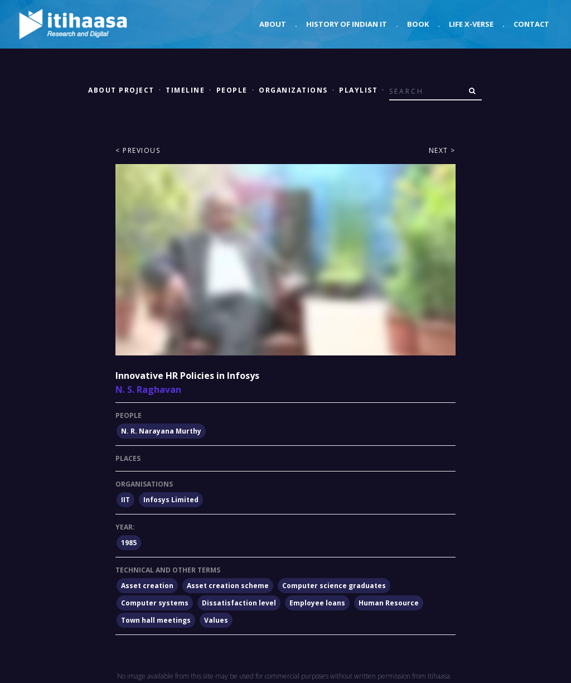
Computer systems (154, 603)
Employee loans (317, 603)
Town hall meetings (156, 620)
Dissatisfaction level (239, 603)
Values (216, 620)
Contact (531, 24)
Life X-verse (471, 24)
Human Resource (389, 603)
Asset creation (147, 585)
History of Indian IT (346, 24)
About (272, 24)
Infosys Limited (171, 499)
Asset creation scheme (228, 585)
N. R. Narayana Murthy (161, 431)
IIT (125, 499)
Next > (442, 150)
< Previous (137, 150)
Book (418, 24)
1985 (129, 542)
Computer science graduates (334, 585)
